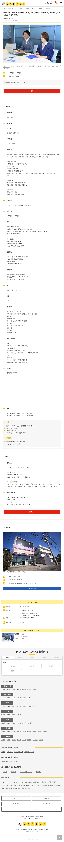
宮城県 (19, 689)
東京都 (29, 706)
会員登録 (56, 2)
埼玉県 (19, 706)
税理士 (3, 752)
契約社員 (13, 772)
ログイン (52, 2)
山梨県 (24, 698)
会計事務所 (5, 761)
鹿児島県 (35, 740)
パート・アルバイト (26, 772)
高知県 (45, 731)
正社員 (5, 772)
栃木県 (8, 706)
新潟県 (3, 698)
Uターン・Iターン (18, 782)
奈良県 (24, 723)
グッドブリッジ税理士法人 (37, 8)
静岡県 (23, 8)
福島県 (34, 689)
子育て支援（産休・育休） (10, 785)
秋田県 (24, 689)
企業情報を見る (32, 588)
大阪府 (14, 723)
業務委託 (38, 772)
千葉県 (24, 706)
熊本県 (19, 740)
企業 (11, 761)
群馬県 (14, 706)
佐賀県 (8, 740)
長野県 (29, 698)
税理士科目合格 (18, 752)
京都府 (8, 723)
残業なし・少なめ (35, 785)
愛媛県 (39, 731)
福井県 (19, 698)
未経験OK (9, 788)
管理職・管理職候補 (49, 785)
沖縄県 (41, 740)
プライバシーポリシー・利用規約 (31, 809)
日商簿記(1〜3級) (29, 752)
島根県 (8, 731)
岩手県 (14, 689)
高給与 (58, 785)
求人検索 (47, 2)
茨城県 (3, 706)
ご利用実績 (16, 804)
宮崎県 (29, 740)
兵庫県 (19, 723)
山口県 (24, 731)
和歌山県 (29, 723)
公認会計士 (10, 752)
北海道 (3, 689)
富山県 (8, 698)
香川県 (34, 731)
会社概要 (46, 798)
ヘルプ (16, 798)
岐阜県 (13, 666)
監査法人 (17, 761)
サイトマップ (46, 804)
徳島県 (29, 731)
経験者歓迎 (16, 788)
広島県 (19, 731)
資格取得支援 (26, 788)
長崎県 (14, 740)
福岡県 (3, 740)
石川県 (14, 698)
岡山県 (14, 731)
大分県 (24, 740)
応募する (32, 91)
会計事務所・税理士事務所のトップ (10, 8)
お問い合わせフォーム (32, 831)
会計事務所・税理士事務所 (48, 782)
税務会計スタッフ (50, 8)
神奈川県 (35, 706)
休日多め (36, 782)
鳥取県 (3, 731)
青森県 (8, 689)
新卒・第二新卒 (24, 785)
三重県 (13, 671)
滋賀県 (3, 723)
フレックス (28, 782)
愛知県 (51, 666)
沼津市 (27, 8)
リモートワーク (6, 782)
